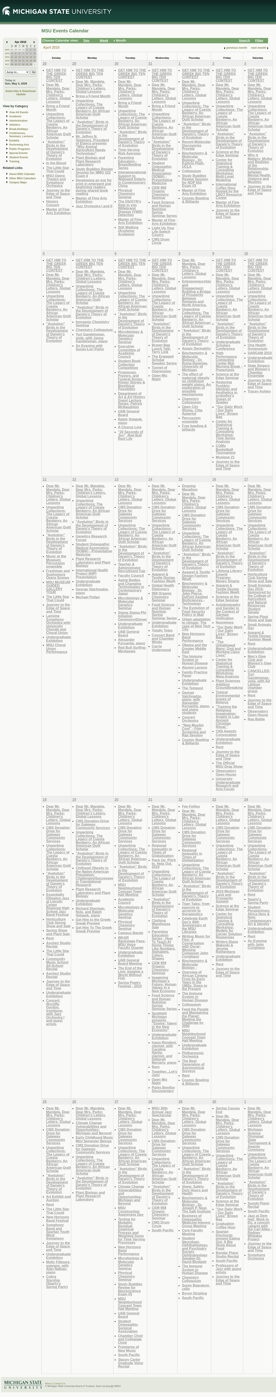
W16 (7, 60)
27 (19, 64)
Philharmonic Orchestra (193, 1054)
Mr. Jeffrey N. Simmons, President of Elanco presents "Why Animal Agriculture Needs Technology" (92, 144)
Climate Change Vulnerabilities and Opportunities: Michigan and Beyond (94, 1128)
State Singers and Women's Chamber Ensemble (259, 371)
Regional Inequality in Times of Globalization (162, 850)
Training (14, 161)
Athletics (14, 124)
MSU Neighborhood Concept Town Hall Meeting (130, 890)
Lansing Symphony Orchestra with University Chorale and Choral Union (58, 624)
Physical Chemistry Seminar (126, 193)
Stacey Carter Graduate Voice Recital (130, 1363)
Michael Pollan (88, 597)
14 (23, 57)
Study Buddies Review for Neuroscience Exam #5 (130, 1289)
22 (27, 60)
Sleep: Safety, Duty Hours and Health (195, 1190)
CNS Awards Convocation (226, 733)
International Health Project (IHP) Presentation (92, 573)
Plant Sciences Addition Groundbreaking (229, 684)
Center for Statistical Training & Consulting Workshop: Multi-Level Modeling (225, 170)
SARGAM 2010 (260, 353)
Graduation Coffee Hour (225, 1225)
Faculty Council (131, 575)
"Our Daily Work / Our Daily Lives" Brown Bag (229, 412)
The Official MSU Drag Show (229, 764)
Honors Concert (52, 203)
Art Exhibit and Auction (58, 1198)
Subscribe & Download (20, 91)
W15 (7, 57)
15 (27, 57)
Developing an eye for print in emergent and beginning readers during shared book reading (94, 187)
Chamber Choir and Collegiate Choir (130, 1339)
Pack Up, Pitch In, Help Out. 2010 (164, 863)
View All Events (18, 112)
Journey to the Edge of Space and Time (58, 193)
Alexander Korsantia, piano (131, 641)
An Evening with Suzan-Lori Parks (90, 347)
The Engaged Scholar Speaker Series (164, 359)
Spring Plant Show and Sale (260, 618)
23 (31, 60)
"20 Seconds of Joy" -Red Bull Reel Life (130, 435)
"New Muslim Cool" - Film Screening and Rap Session (194, 730)
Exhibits (14, 140)
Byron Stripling (194, 1293)
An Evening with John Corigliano (257, 944)
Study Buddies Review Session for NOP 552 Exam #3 (195, 181)
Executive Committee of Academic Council (129, 351)
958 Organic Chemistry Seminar (162, 596)
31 (23, 49)
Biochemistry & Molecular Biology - (194, 964)
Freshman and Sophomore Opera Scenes (58, 574)
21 (23, 60)
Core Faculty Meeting (192, 1232)
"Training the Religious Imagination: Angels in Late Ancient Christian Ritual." (227, 717)
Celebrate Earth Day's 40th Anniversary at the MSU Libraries (194, 925)
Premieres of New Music (128, 1348)
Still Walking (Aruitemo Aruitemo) (128, 230)
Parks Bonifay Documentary (163, 1089)
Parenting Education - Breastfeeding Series (129, 163)
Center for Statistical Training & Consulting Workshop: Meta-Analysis (227, 668)
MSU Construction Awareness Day (130, 1211)
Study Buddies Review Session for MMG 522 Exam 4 (94, 172)
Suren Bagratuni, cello (196, 1287)
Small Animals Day (259, 626)
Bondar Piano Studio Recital (227, 1254)
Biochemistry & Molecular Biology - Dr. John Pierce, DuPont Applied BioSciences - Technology (195, 593)
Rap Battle (256, 719)
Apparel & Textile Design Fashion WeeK (164, 577)
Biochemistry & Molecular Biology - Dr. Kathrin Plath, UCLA (194, 160)
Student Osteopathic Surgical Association (128, 1326)
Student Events (18, 157)
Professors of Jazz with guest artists (228, 1268)
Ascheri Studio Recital (58, 944)
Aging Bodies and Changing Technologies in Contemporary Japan (131, 586)
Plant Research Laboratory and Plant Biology (93, 562)
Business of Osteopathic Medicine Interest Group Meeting (196, 1221)
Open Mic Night (159, 377)
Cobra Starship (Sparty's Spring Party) (57, 1282)
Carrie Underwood (161, 648)
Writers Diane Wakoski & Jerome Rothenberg (227, 947)
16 (31, 57)
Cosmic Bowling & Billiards (195, 200)
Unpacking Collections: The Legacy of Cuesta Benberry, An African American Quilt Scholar (58, 125)
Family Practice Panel (194, 674)
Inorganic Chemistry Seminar (92, 323)
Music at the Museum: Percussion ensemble (56, 561)
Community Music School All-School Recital (57, 964)
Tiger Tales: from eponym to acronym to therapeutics (196, 909)
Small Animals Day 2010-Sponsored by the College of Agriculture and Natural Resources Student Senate (259, 598)
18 (12, 60)
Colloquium (191, 171)
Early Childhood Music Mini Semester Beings (94, 1139)
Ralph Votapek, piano (130, 421)
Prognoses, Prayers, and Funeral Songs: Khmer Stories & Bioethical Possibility (131, 380)
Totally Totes (162, 630)
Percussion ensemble (191, 419)
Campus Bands (130, 933)
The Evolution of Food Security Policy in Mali (195, 611)
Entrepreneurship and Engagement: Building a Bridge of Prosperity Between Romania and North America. (196, 293)
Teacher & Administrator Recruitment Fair (131, 567)
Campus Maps (18, 182)
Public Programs (19, 149)
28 (12, 49)
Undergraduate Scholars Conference (228, 345)
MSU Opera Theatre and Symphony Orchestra (56, 181)
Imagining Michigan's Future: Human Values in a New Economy (164, 984)
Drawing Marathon (190, 487)
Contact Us (59, 1383)
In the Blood (56, 163)
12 (16, 57)
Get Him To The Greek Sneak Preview (94, 929)
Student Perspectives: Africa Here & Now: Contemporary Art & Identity (259, 915)
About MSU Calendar (22, 174)
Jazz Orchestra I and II (94, 206)
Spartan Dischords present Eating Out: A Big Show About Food (228, 1240)
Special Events (18, 153)
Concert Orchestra (190, 719)
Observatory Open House (226, 772)
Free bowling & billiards (194, 427)
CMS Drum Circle (161, 241)
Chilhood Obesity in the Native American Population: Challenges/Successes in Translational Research (94, 876)
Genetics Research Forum (91, 538)
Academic (15, 116)
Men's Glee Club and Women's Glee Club (259, 661)
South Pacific (129, 1355)
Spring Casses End (228, 1110)
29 (16, 49)
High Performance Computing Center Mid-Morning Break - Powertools (229, 361)
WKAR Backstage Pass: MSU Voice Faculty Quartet (131, 943)
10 (34, 53)
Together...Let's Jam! (164, 1073)
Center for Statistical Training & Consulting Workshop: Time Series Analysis (225, 431)
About (48, 1383)
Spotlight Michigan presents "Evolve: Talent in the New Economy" (164, 1021)
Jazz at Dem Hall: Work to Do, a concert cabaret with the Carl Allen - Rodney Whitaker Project (260, 1227)
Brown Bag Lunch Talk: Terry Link (161, 348)
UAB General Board (128, 413)
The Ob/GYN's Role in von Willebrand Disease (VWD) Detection (130, 208)
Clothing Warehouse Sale (161, 923)
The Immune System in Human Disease (195, 659)
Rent (219, 747)
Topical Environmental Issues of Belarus (228, 697)
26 (16, 64)
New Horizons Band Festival (57, 1218)
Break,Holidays (18, 129)
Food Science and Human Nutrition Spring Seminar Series (164, 209)
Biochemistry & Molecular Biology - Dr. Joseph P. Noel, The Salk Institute (196, 1204)
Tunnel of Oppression (161, 369)
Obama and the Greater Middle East (194, 648)
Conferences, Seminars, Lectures (21, 135)
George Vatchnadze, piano (92, 591)
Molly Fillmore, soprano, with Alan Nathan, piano (58, 1267)
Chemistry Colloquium (94, 330)
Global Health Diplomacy (163, 587)
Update (21, 94)
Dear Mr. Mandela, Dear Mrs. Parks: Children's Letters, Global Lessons (58, 93)
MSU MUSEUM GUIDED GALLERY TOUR (58, 587)
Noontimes (225, 622)
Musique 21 (225, 457)
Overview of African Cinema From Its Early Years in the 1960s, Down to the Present (194, 980)
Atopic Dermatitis (196, 348)
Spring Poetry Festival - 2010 (130, 984)
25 (12, 64)
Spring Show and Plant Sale (58, 932)
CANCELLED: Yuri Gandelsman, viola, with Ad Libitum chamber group (259, 681)
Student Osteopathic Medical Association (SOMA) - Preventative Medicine (162, 173)
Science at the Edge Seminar (227, 153)
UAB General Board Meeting (130, 962)
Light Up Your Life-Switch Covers (163, 231)
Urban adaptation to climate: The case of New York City (196, 624)
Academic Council (126, 901)
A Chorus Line (130, 427)
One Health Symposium (257, 347)
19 (16, 60)
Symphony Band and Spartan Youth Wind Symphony (57, 1231)
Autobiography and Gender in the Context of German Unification (228, 611)
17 (34, 57)
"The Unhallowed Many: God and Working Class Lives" (228, 648)
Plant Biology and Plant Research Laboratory (90, 161)
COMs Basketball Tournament (225, 449)
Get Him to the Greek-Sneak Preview (93, 921)
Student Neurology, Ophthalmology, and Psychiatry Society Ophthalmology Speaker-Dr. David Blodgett (195, 1250)
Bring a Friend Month (58, 107)
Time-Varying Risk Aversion (129, 151)
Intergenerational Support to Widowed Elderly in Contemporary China (132, 179)
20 (19, 60)
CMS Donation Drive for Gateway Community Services (130, 513)
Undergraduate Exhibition (260, 359)
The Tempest (192, 688)
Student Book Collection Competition (129, 364)
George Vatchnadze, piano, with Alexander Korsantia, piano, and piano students (196, 703)
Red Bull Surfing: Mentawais (132, 649)
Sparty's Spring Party (258, 901)
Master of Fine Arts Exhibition (58, 211)
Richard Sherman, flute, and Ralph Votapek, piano (90, 911)
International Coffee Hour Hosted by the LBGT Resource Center (229, 191)
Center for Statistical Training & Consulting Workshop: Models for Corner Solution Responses (229, 925)
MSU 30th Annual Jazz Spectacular (162, 1111)
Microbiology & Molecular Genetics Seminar (130, 337)
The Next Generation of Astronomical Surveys (193, 1066)
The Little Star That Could (57, 169)
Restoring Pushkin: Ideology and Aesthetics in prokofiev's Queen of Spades (226, 392)
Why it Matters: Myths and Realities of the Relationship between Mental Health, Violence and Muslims (260, 168)
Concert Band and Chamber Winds (163, 638)
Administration (18, 120)
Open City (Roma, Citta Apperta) (192, 410)
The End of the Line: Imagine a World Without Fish (130, 973)
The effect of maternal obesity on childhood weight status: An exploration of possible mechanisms (196, 384)
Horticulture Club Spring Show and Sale (260, 577)
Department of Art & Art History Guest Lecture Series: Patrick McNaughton (131, 400)
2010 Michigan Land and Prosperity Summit (227, 896)
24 (34, 60)
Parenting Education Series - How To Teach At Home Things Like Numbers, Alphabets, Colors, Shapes (164, 945)
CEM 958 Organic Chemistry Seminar (160, 193)
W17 (7, 64)
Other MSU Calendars (22, 178)
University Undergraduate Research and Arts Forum (228, 784)
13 (19, 57)
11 (12, 57)
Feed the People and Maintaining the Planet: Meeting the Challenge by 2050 (195, 1017)
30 (19, 49)
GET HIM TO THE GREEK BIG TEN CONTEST (56, 75)
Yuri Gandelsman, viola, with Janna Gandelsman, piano (92, 337)
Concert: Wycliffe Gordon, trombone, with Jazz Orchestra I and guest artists (55, 1012)
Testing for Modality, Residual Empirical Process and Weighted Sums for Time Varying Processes (131, 1231)
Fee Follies (191, 806)
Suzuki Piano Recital (258, 1205)
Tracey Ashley (259, 391)
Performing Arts (19, 144)
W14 (7, 53)
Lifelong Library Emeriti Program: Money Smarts (229, 576)
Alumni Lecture (194, 667)
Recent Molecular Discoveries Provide (196, 145)
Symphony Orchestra (256, 1256)
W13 (7, 49)
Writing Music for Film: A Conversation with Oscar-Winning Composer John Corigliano (196, 946)
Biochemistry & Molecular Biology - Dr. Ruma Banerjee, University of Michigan (195, 361)
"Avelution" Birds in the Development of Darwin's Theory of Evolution (57, 150)
